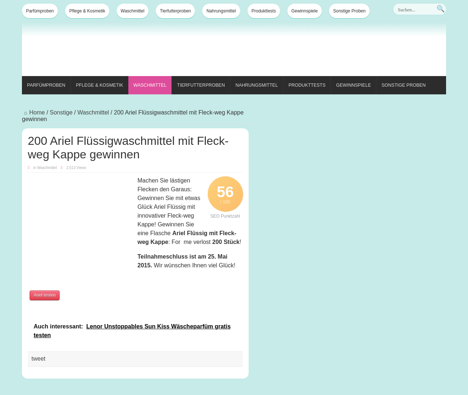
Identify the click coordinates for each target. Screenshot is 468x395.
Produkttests (264, 11)
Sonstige (61, 112)
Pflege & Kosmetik (87, 11)
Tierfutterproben (175, 11)
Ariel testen (45, 295)
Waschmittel (132, 11)
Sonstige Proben (349, 11)
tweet (38, 359)
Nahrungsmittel (221, 11)
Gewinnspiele (304, 11)
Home (33, 112)
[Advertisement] (313, 50)
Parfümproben (40, 11)
